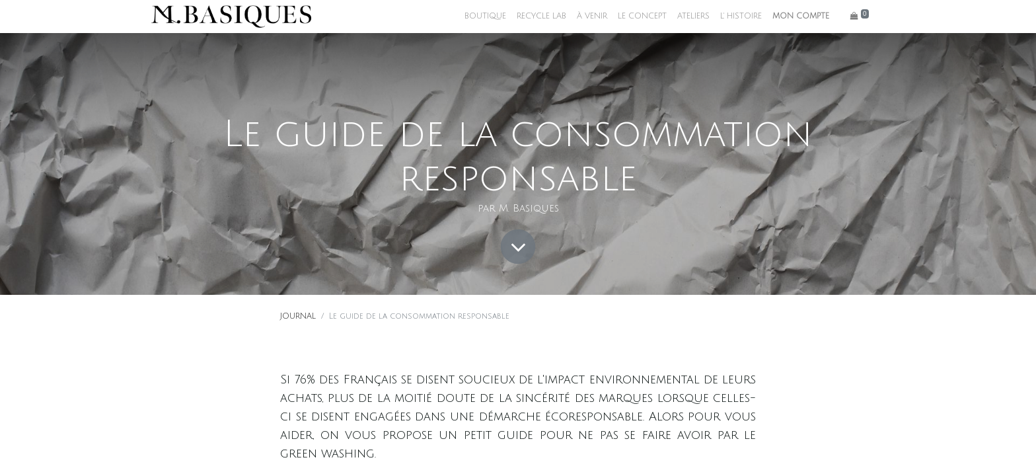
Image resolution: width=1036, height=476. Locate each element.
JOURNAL (298, 316)
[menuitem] (485, 16)
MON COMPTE (800, 16)
